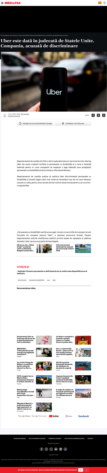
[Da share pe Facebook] (93, 115)
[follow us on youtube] (54, 416)
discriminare (22, 280)
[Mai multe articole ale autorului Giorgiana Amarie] (5, 115)
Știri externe (14, 35)
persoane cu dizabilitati (36, 280)
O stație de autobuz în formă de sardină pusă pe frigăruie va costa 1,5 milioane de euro (65, 392)
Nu (86, 470)
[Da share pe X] (98, 115)
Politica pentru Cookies (37, 438)
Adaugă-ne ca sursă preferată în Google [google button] (35, 123)
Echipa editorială (20, 438)
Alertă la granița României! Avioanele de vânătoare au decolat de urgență (64, 365)
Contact (90, 438)
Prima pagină (5, 35)
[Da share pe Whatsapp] (103, 115)
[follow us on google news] (24, 416)
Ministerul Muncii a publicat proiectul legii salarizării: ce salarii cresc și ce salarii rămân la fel (24, 406)
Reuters (67, 170)
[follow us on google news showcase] (39, 416)
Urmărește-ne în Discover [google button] (72, 123)
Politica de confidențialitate (74, 438)
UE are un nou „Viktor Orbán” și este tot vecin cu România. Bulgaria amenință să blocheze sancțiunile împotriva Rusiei (25, 248)
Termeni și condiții (54, 438)
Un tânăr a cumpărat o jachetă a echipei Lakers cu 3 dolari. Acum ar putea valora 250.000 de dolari (65, 339)
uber (54, 280)
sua (48, 280)
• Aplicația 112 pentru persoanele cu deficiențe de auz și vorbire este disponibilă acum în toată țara (52, 272)
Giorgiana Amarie (14, 116)
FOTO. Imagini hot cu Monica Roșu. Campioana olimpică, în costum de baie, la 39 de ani (25, 379)
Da (80, 470)
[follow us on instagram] (68, 416)
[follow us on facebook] (83, 416)
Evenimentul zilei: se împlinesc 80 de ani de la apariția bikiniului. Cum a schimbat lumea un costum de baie (26, 339)
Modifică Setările (53, 443)
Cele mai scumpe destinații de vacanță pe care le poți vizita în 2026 (65, 248)
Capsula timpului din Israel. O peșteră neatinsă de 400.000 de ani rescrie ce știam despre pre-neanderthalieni (65, 379)
